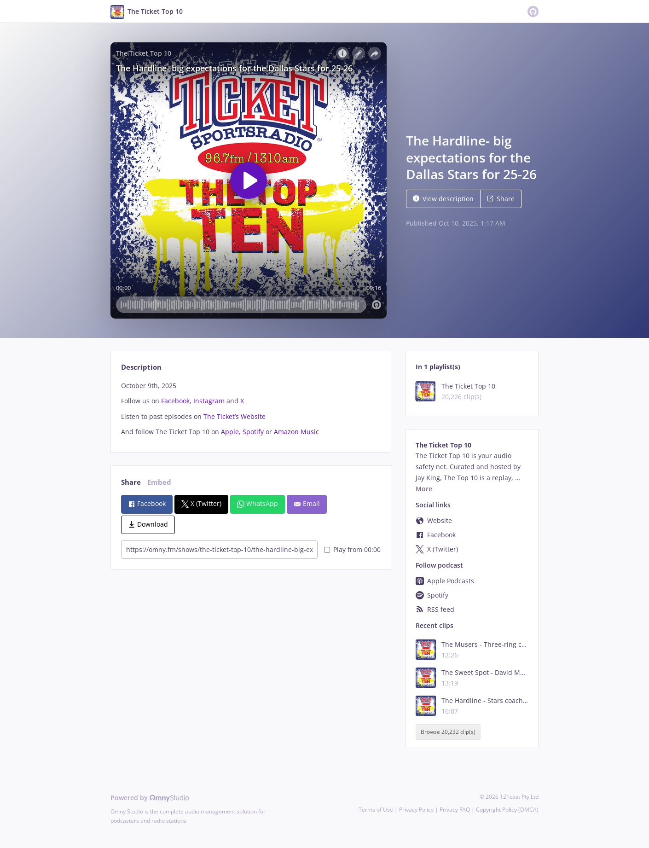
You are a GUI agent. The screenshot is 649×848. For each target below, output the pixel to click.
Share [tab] (131, 482)
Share (501, 198)
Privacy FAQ (455, 809)
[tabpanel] (250, 409)
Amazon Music (296, 431)
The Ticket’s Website (234, 416)
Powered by (149, 797)
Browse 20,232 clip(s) (448, 732)
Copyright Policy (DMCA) (507, 809)
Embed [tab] (159, 482)
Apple (230, 431)
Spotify (253, 431)
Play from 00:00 (352, 549)
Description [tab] (141, 367)
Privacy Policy (416, 809)
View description (443, 198)
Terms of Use (376, 809)
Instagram (209, 400)
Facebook (175, 400)
